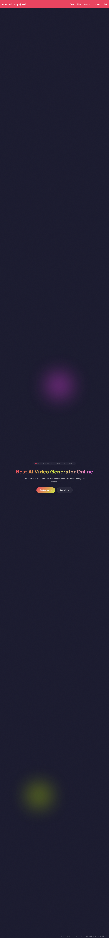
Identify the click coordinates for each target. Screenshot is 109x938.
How (79, 4)
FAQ (105, 4)
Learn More (64, 490)
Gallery (87, 4)
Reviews (96, 4)
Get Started (46, 490)
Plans (72, 4)
